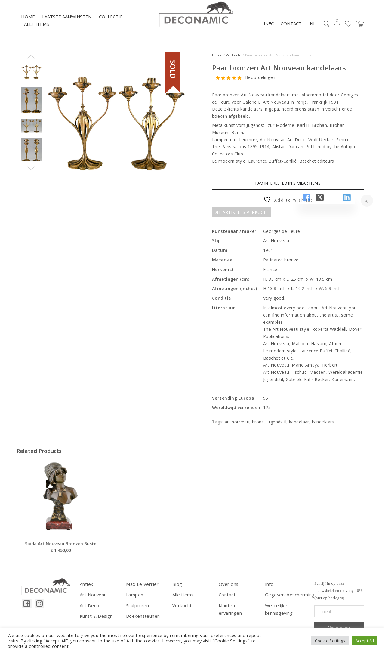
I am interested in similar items (288, 188)
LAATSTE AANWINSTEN (66, 21)
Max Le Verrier (141, 589)
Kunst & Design (96, 619)
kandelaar (299, 427)
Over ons (228, 589)
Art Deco (89, 609)
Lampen (134, 599)
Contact (291, 28)
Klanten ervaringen (238, 609)
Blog (177, 589)
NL (313, 28)
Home (28, 21)
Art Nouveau (93, 599)
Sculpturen (137, 609)
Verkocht (234, 60)
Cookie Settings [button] (330, 640)
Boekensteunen (142, 619)
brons (258, 427)
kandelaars (323, 427)
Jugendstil (276, 427)
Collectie (111, 21)
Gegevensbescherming (288, 599)
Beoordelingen (260, 82)
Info (269, 28)
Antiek (86, 589)
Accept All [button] (365, 640)
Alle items (36, 29)
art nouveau (237, 427)
